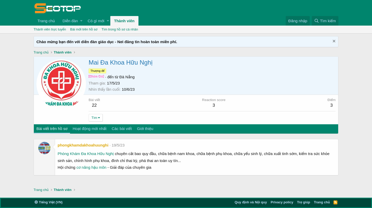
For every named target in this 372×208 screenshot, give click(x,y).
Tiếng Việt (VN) (49, 202)
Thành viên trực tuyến (50, 29)
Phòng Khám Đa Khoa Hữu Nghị (86, 153)
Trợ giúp (303, 202)
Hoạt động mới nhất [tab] (89, 128)
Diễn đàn (70, 21)
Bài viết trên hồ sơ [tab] (51, 128)
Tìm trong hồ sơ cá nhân (120, 29)
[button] (81, 21)
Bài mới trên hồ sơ (83, 29)
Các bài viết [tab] (122, 128)
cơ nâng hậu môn (91, 167)
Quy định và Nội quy (251, 202)
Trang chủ (46, 21)
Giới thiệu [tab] (145, 128)
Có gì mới (96, 21)
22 (94, 105)
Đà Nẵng (127, 77)
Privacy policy (282, 202)
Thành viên (124, 21)
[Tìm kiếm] (325, 21)
